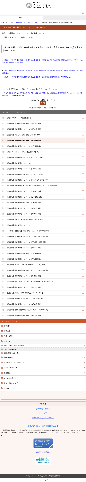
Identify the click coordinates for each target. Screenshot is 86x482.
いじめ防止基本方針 (11, 378)
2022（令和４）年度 (31, 22)
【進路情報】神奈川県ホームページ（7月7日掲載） (23, 253)
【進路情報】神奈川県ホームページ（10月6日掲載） (23, 203)
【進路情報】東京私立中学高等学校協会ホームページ (24, 219)
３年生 (43, 103)
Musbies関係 (8, 357)
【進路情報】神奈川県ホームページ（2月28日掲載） (23, 123)
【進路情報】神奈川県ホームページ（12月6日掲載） (23, 169)
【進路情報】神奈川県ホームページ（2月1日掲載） (23, 146)
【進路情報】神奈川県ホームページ (17, 225)
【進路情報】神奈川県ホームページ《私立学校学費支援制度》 (27, 180)
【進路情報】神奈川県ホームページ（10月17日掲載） (24, 197)
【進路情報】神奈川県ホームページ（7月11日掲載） (23, 248)
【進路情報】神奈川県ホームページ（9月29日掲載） (23, 208)
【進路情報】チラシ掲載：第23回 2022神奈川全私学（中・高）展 (29, 281)
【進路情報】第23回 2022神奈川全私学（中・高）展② (25, 265)
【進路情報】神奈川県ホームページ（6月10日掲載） (23, 287)
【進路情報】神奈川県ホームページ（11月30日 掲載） (24, 174)
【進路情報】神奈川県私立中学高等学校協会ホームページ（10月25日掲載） (32, 186)
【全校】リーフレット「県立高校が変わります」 (22, 152)
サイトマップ (43, 480)
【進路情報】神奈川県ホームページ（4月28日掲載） (23, 304)
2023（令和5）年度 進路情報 (14, 346)
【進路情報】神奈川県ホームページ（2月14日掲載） (23, 129)
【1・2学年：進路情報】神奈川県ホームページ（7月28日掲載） (27, 231)
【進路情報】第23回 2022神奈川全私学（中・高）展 (24, 293)
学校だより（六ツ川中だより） (15, 362)
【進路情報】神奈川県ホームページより (19, 163)
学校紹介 (7, 326)
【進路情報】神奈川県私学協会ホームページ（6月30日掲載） (27, 270)
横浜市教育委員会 (43, 452)
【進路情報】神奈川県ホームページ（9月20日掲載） (23, 214)
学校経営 (7, 331)
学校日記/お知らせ (10, 368)
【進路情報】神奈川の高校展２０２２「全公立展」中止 (24, 298)
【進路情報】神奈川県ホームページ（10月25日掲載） (24, 191)
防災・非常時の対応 (11, 383)
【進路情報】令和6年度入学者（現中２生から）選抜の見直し (27, 310)
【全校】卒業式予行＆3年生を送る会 (18, 118)
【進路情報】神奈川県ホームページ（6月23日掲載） (23, 276)
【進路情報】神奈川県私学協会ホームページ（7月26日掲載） (27, 236)
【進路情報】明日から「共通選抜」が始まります (22, 135)
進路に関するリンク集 (11, 353)
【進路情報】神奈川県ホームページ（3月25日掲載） (23, 315)
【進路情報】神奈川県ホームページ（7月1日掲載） (23, 259)
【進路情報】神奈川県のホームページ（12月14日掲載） (25, 157)
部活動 (6, 388)
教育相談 (7, 373)
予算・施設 (8, 336)
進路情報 (19, 22)
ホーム (21, 18)
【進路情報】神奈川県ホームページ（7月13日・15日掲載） (26, 242)
